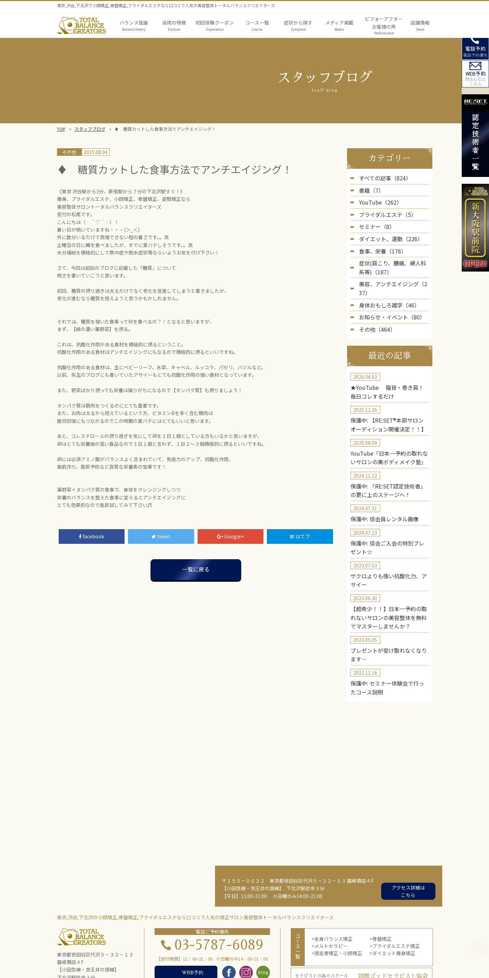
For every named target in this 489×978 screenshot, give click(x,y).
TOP (61, 129)
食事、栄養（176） (380, 243)
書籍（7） (370, 188)
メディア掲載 (264, 952)
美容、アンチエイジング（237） (394, 274)
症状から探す (229, 952)
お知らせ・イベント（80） (388, 295)
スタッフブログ (89, 129)
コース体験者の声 (197, 960)
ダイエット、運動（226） (387, 233)
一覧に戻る (196, 569)
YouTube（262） (377, 199)
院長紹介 (295, 952)
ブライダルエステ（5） (384, 210)
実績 (126, 960)
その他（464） (375, 307)
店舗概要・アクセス (244, 960)
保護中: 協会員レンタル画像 (380, 486)
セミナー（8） (374, 222)
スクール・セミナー (311, 960)
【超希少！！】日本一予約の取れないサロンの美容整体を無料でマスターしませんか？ (388, 579)
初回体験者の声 (155, 960)
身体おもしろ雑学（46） (385, 284)
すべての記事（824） (382, 177)
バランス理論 (161, 952)
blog (278, 960)
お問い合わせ (354, 960)
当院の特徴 (195, 952)
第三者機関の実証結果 (336, 952)
